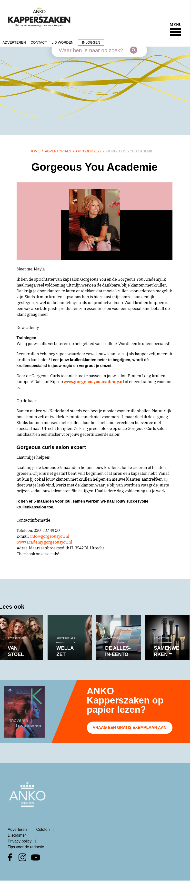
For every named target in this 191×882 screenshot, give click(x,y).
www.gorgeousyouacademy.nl (94, 381)
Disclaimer (17, 835)
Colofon (43, 829)
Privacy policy (20, 841)
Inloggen (91, 42)
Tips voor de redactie (26, 847)
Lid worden (62, 42)
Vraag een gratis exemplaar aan (129, 727)
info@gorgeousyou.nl (49, 536)
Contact (38, 42)
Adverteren (14, 42)
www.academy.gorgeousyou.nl (44, 542)
